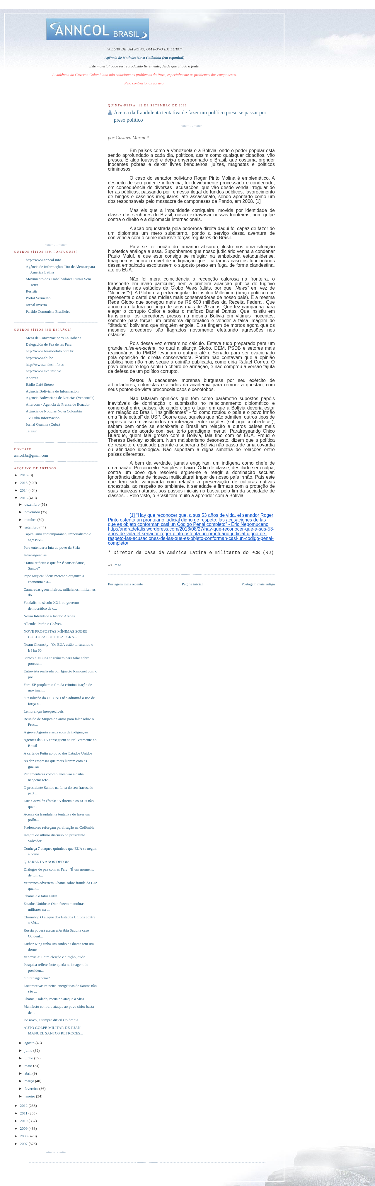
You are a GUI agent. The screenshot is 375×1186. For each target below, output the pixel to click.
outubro (31, 519)
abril (29, 1073)
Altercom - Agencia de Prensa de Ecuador (58, 404)
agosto (30, 1043)
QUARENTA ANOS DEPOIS (46, 861)
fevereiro (32, 1088)
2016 (24, 475)
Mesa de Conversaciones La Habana (53, 338)
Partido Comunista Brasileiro (48, 311)
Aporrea (32, 377)
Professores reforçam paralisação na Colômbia (58, 827)
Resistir (32, 291)
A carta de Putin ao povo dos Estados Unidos (57, 753)
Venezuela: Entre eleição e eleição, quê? (54, 957)
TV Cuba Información (42, 418)
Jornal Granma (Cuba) (43, 424)
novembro (33, 512)
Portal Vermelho (38, 298)
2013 (24, 498)
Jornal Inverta (36, 305)
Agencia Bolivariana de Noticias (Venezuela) (60, 397)
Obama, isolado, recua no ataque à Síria (53, 999)
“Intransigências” (36, 978)
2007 (24, 1143)
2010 (24, 1121)
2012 (24, 1105)
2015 (24, 482)
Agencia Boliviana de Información (52, 391)
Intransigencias (35, 555)
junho (29, 1058)
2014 (24, 490)
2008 (24, 1136)
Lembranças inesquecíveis (43, 711)
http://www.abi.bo (39, 358)
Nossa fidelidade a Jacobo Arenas (49, 616)
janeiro (30, 1096)
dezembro (33, 504)
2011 (24, 1113)
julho (29, 1050)
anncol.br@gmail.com (31, 455)
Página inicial (192, 584)
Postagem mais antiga (258, 584)
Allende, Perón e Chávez (42, 623)
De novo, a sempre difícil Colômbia (50, 1020)
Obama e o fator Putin (40, 896)
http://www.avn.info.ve (43, 371)
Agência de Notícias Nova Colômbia (54, 411)
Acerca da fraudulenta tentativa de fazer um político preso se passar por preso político (190, 116)
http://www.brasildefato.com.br (50, 351)
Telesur (31, 431)
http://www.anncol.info (43, 260)
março (30, 1081)
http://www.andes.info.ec (45, 364)
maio (29, 1065)
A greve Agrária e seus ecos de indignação (55, 732)
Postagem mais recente (125, 584)
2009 (24, 1128)
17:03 (117, 565)
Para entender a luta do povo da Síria (51, 547)
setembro (32, 527)
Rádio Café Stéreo (40, 384)
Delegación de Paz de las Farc (48, 344)
